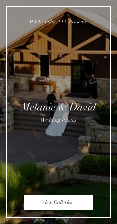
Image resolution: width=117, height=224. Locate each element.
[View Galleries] (58, 202)
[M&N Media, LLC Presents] (58, 22)
